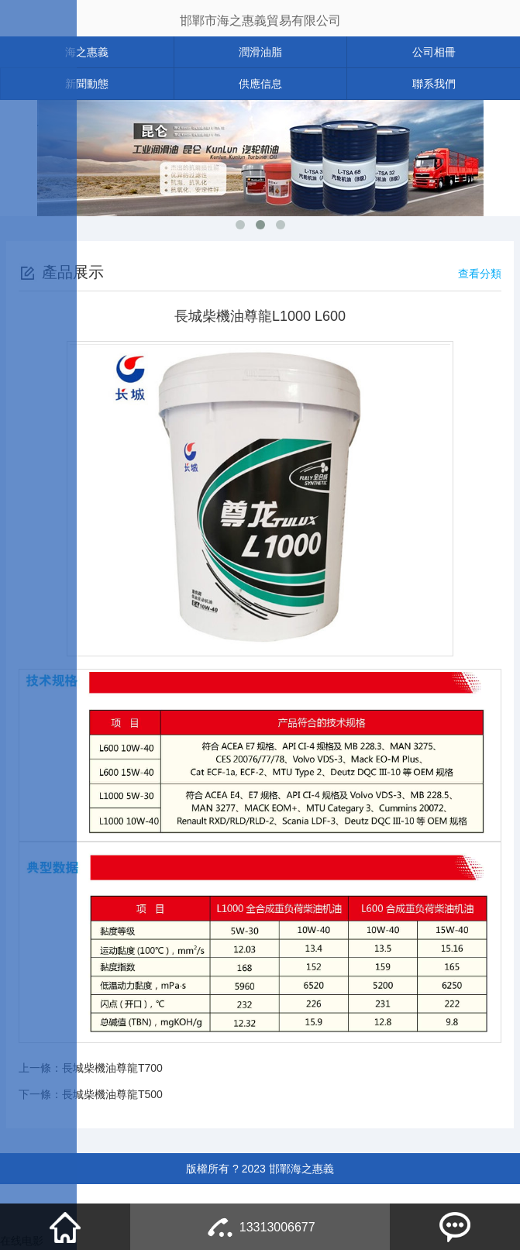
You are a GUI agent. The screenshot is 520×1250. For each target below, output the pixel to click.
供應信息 (260, 83)
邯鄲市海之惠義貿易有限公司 (260, 20)
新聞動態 (86, 83)
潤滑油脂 (260, 52)
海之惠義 (86, 52)
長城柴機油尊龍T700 (112, 1068)
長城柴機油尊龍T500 (112, 1094)
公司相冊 (434, 52)
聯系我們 (434, 83)
